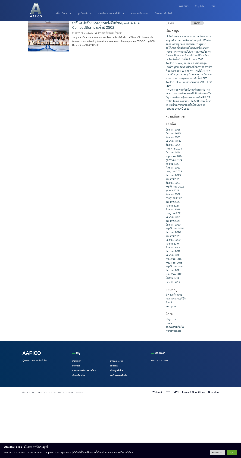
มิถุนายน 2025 (173, 141)
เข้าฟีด (169, 323)
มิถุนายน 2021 (173, 217)
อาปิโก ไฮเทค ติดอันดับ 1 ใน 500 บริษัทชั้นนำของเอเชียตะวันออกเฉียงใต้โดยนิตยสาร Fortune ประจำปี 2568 (188, 105)
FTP (168, 392)
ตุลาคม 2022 (172, 190)
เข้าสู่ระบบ (171, 319)
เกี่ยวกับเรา (64, 13)
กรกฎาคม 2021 (173, 213)
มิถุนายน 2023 (173, 175)
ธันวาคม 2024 (173, 144)
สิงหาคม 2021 (173, 209)
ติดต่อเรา (184, 6)
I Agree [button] (232, 452)
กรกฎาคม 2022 (174, 198)
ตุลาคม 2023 (172, 163)
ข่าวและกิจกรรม (139, 13)
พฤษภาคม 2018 (174, 258)
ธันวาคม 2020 (173, 224)
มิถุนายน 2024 (173, 152)
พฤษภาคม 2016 (174, 262)
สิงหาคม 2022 (173, 194)
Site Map (213, 392)
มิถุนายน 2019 (173, 251)
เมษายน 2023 (173, 179)
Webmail (157, 392)
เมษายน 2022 (173, 201)
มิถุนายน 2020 (173, 232)
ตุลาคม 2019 (172, 243)
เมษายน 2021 (173, 220)
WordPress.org (174, 330)
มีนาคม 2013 (172, 277)
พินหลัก (118, 32)
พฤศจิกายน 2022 (175, 186)
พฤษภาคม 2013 (174, 274)
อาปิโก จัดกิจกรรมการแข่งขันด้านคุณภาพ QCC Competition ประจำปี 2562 (106, 25)
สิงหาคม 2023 (173, 167)
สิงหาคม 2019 (173, 247)
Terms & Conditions (193, 392)
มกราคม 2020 (173, 239)
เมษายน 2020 (173, 236)
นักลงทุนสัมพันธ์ (163, 13)
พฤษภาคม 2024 (174, 156)
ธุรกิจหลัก (84, 13)
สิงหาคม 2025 (173, 137)
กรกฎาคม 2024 (174, 148)
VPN (175, 392)
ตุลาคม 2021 (172, 205)
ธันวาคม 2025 (173, 129)
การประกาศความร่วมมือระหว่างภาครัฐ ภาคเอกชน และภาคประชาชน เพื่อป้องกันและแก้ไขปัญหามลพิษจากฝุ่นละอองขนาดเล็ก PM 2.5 (189, 93)
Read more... (217, 452)
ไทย (212, 6)
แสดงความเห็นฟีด (175, 326)
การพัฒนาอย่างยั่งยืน (111, 13)
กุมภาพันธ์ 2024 (174, 160)
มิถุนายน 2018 (173, 255)
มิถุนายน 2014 (173, 270)
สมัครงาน (114, 365)
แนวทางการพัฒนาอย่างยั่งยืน (84, 370)
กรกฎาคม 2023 (174, 171)
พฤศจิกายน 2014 (174, 266)
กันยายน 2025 (173, 133)
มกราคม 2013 (173, 281)
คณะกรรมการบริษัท (176, 298)
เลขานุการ (171, 306)
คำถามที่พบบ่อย (78, 375)
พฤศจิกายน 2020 (175, 228)
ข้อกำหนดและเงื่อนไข (118, 375)
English (199, 6)
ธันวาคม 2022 (173, 182)
